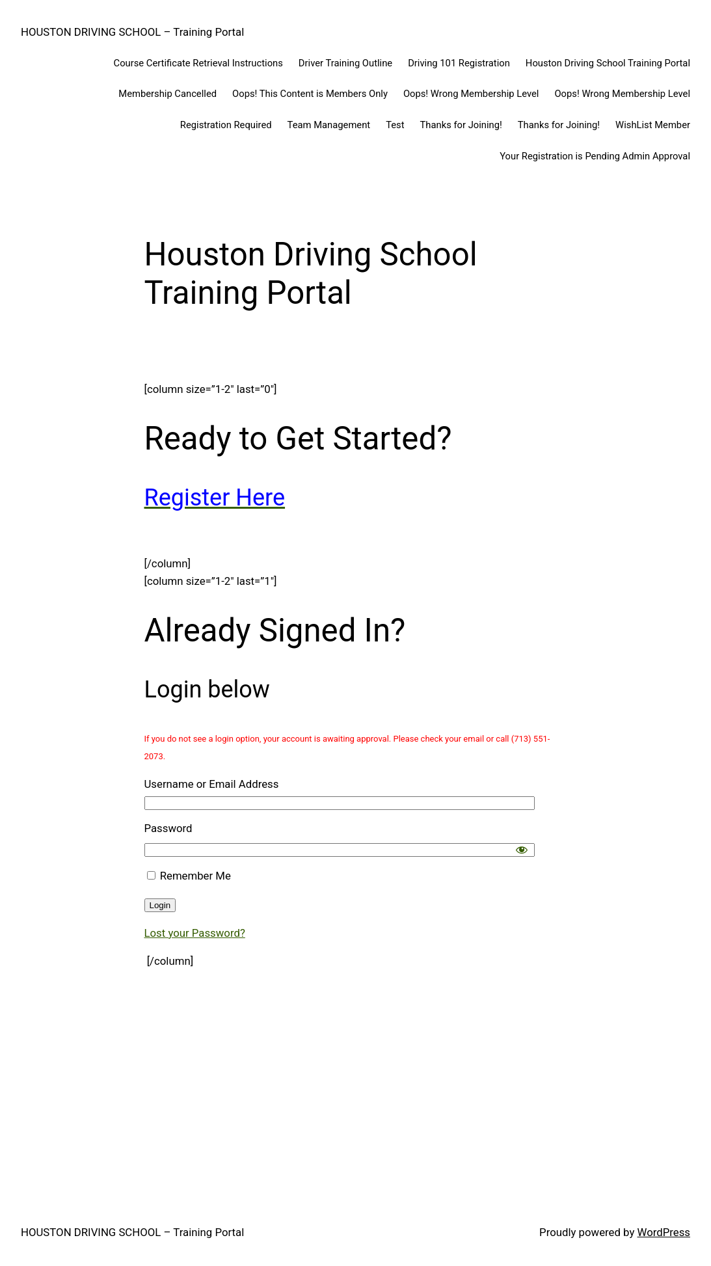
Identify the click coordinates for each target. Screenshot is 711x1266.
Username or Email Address (211, 783)
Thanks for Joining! (461, 125)
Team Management (329, 125)
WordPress (663, 1232)
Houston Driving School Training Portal (608, 63)
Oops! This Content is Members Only (310, 94)
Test (395, 125)
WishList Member (652, 125)
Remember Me (189, 875)
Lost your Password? (194, 932)
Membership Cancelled (167, 94)
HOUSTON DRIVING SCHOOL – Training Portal (132, 31)
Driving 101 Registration (459, 63)
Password (168, 828)
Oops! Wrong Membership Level (471, 94)
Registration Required (226, 125)
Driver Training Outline (345, 63)
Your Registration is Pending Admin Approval (595, 156)
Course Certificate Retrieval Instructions (198, 63)
